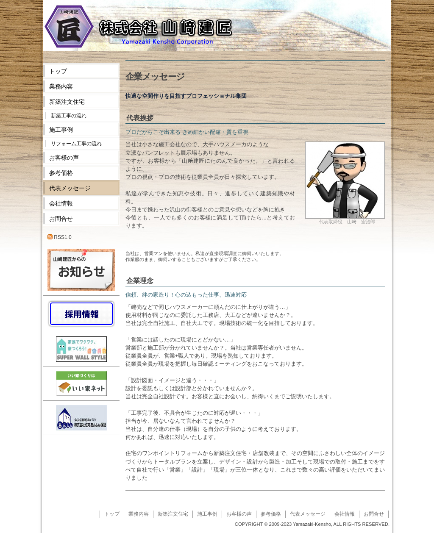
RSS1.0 (59, 237)
